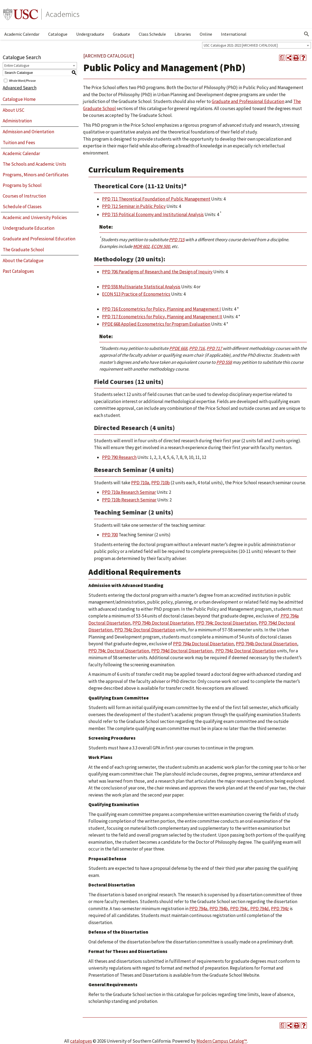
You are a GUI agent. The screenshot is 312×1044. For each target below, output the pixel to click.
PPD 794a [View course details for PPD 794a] (198, 909)
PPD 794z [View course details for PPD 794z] (280, 909)
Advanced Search (19, 88)
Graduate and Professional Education (39, 239)
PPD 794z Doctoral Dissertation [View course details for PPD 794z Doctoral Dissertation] (145, 630)
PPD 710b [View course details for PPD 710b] (160, 483)
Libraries (183, 34)
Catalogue (57, 34)
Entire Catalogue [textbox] (16, 65)
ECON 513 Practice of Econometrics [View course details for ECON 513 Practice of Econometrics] (136, 294)
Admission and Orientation (28, 132)
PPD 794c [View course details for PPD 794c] (239, 909)
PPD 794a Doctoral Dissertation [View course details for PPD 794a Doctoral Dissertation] (203, 644)
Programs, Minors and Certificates (36, 175)
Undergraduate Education (28, 228)
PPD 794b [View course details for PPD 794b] (218, 909)
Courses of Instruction (24, 196)
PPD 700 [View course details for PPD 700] (110, 535)
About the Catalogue (23, 261)
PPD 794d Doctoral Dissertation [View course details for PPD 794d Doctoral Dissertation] (181, 651)
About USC (13, 110)
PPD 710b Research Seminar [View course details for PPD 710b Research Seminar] (129, 500)
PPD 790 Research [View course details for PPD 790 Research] (119, 457)
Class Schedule (152, 34)
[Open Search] (306, 34)
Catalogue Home (19, 99)
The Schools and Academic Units (34, 164)
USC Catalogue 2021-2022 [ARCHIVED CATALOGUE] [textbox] (241, 45)
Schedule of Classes (22, 207)
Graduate (121, 34)
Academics (62, 14)
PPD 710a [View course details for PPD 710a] (140, 483)
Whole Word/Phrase (22, 80)
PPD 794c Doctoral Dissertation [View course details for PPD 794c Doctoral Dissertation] (226, 623)
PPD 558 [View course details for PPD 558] (224, 362)
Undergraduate (90, 34)
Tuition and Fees (19, 143)
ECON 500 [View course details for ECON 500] (160, 246)
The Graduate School (23, 250)
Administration (17, 121)
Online (206, 34)
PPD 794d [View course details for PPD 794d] (259, 909)
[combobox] (256, 45)
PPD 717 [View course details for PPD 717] (214, 348)
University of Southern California (20, 14)
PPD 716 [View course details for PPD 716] (197, 348)
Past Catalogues (18, 271)
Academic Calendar (21, 34)
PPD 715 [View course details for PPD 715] (176, 240)
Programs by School (22, 185)
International (233, 34)
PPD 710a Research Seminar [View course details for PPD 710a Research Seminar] (129, 492)
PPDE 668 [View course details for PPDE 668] (178, 348)
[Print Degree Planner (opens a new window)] (282, 58)
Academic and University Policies (35, 217)
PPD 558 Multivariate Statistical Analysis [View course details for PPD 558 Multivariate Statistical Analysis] (141, 287)
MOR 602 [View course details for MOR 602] (141, 246)
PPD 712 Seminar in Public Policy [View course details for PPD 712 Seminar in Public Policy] (134, 206)
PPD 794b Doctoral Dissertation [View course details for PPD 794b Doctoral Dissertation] (163, 623)
